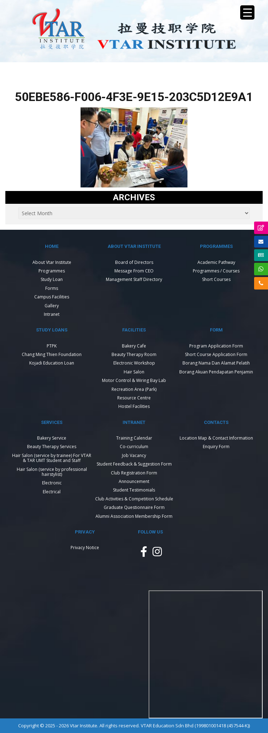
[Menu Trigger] (247, 12)
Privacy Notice (85, 548)
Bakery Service (51, 438)
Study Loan (52, 279)
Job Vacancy (134, 455)
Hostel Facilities (134, 406)
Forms (51, 288)
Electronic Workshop (134, 363)
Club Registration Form (134, 473)
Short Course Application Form (216, 354)
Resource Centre (134, 398)
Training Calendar (134, 438)
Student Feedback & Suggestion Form (134, 464)
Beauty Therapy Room (134, 354)
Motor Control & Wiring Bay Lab (134, 380)
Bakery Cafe (134, 346)
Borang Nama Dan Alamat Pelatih (216, 363)
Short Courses (216, 279)
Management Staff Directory (134, 279)
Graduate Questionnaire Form (134, 507)
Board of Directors (134, 262)
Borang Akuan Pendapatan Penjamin (216, 372)
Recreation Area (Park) (134, 389)
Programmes (51, 271)
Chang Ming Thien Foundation (52, 354)
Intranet (52, 314)
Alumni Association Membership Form (134, 516)
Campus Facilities (51, 297)
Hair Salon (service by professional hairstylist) (52, 471)
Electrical (52, 492)
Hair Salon (134, 372)
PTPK (52, 346)
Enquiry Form (216, 446)
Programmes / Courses (216, 271)
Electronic (52, 483)
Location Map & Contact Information (216, 438)
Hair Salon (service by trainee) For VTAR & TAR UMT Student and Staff (51, 457)
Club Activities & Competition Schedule (134, 499)
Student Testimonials (134, 490)
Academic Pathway (216, 262)
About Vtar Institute (51, 262)
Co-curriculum (134, 446)
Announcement (134, 481)
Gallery (52, 306)
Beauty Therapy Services (51, 446)
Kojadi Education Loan (51, 363)
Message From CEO (134, 271)
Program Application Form (216, 346)
